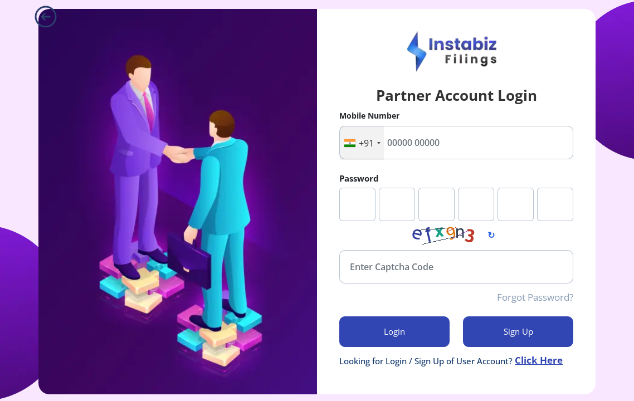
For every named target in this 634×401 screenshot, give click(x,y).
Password (359, 178)
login (394, 331)
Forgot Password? (535, 297)
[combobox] (362, 143)
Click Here (539, 360)
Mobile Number (369, 115)
